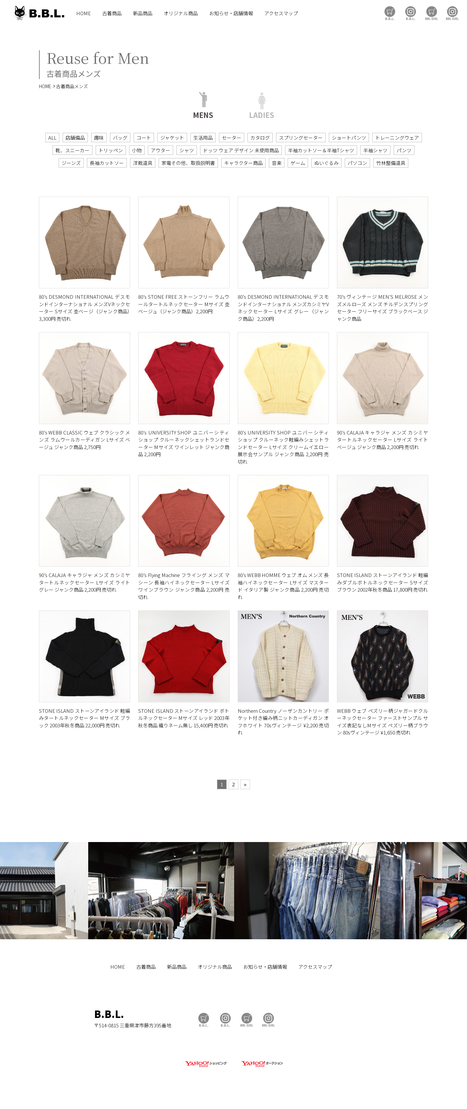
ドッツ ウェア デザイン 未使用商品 (241, 150)
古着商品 (112, 13)
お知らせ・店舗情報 (231, 13)
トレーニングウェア (397, 137)
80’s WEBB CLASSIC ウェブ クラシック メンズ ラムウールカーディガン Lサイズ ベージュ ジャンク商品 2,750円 (84, 439)
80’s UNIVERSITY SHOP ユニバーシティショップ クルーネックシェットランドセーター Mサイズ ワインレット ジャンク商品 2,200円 (183, 443)
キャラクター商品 (243, 162)
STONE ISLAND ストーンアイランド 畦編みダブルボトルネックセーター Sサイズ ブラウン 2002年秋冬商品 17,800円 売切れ (382, 582)
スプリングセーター (301, 137)
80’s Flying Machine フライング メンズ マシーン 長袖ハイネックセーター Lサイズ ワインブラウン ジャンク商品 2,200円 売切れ (183, 586)
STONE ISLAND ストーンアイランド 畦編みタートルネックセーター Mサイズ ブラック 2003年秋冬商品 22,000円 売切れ (84, 718)
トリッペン (111, 150)
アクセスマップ (281, 13)
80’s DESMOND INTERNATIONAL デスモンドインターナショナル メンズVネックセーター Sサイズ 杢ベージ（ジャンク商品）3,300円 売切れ (84, 307)
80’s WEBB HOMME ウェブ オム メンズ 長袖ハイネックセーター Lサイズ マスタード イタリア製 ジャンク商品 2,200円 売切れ (283, 586)
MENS (203, 114)
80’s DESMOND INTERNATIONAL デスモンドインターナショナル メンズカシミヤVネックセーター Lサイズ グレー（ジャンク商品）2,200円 (283, 307)
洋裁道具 (142, 162)
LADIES (261, 114)
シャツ (186, 150)
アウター (160, 150)
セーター (231, 137)
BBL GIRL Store (431, 13)
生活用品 (203, 137)
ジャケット (172, 137)
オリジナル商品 (181, 13)
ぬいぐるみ (326, 162)
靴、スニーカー (72, 150)
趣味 (99, 137)
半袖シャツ (375, 150)
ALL (52, 137)
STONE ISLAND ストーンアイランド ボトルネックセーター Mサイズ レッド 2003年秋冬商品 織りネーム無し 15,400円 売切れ (183, 718)
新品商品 (142, 13)
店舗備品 (75, 137)
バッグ (120, 137)
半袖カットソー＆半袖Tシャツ (321, 150)
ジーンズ (71, 162)
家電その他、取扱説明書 (188, 162)
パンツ (404, 150)
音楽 (276, 162)
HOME (83, 13)
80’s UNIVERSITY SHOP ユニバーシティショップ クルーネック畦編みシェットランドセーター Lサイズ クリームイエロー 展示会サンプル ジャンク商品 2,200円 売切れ (283, 447)
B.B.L (38, 13)
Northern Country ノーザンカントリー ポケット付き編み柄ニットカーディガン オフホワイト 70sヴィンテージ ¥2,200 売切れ (283, 721)
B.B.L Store (389, 13)
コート (144, 137)
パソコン (357, 162)
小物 (137, 150)
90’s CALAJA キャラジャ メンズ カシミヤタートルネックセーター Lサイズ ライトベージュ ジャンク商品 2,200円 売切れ (382, 439)
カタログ (260, 137)
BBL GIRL (452, 13)
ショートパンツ (349, 137)
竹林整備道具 (390, 162)
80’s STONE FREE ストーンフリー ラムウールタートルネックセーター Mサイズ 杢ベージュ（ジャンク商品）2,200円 (183, 304)
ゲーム (298, 162)
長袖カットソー (107, 162)
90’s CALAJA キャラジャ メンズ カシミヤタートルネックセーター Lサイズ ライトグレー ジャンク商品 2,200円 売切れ (84, 582)
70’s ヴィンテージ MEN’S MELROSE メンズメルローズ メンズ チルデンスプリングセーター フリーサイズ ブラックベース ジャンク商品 (382, 307)
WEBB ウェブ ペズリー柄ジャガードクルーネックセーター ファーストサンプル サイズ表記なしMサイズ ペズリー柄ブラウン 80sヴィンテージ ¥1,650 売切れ (382, 721)
